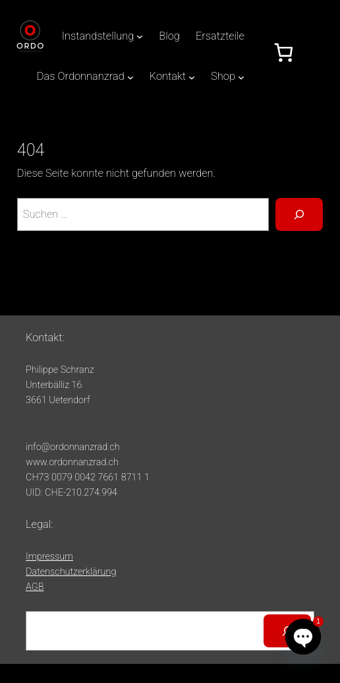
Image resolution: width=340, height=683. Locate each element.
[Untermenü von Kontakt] (191, 76)
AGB (34, 587)
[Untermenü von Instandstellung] (139, 36)
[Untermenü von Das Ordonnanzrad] (130, 76)
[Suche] (299, 214)
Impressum (49, 556)
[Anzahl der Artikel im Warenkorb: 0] (283, 52)
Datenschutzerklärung (71, 571)
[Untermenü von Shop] (241, 76)
